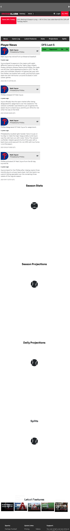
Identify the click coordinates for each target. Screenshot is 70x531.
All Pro (65, 14)
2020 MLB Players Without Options (46, 504)
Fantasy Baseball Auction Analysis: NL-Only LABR (34, 503)
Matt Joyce (14, 50)
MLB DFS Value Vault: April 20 (7, 505)
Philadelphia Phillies (17, 52)
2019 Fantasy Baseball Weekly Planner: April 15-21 (61, 503)
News (6, 39)
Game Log (16, 39)
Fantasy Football (11, 529)
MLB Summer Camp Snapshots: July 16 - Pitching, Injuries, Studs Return (20, 501)
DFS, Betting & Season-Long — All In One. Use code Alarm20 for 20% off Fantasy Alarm (43, 20)
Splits (64, 39)
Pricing (26, 529)
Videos (38, 529)
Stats (43, 39)
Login (58, 14)
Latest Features (30, 39)
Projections (53, 39)
